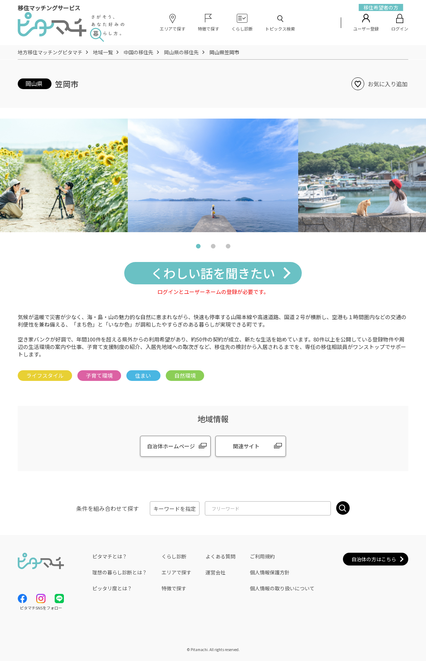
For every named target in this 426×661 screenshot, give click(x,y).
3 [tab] (228, 247)
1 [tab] (198, 247)
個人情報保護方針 (270, 572)
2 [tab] (213, 247)
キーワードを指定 (174, 508)
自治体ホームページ (171, 446)
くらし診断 (174, 556)
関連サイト (246, 446)
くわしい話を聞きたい (213, 273)
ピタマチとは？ (109, 556)
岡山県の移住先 (181, 52)
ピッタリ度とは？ (112, 588)
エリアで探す (176, 572)
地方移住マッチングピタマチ (50, 52)
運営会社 (215, 572)
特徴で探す (174, 588)
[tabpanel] (213, 175)
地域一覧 (103, 52)
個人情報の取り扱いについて (282, 588)
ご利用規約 (262, 556)
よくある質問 (220, 556)
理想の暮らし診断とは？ (119, 572)
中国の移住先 (138, 52)
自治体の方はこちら (373, 559)
